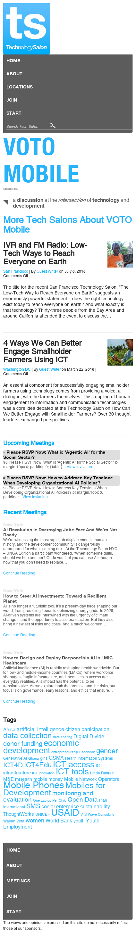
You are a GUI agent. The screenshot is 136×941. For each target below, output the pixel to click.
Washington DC (17, 369)
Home (13, 61)
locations (19, 87)
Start (13, 113)
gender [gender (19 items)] (107, 751)
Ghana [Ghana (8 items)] (33, 758)
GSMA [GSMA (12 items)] (56, 758)
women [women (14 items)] (35, 820)
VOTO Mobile (41, 160)
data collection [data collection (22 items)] (27, 735)
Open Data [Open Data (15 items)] (83, 799)
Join (11, 100)
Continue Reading (19, 573)
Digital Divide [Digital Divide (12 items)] (88, 736)
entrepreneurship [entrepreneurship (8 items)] (64, 752)
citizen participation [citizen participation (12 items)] (87, 729)
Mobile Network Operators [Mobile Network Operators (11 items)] (91, 779)
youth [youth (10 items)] (79, 821)
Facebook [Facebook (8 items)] (87, 752)
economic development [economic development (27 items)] (41, 746)
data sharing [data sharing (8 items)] (62, 737)
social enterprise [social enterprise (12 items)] (60, 807)
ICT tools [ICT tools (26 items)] (72, 772)
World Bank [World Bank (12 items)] (59, 821)
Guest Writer (47, 271)
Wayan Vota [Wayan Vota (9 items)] (13, 821)
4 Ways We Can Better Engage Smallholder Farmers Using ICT (42, 351)
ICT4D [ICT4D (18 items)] (13, 765)
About (14, 74)
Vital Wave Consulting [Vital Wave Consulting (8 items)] (97, 815)
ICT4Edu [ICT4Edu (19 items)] (38, 765)
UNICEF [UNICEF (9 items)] (42, 814)
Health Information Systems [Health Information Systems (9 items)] (89, 758)
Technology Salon (26, 28)
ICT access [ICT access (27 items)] (73, 764)
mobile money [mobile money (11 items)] (48, 779)
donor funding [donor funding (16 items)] (22, 743)
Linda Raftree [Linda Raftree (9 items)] (102, 773)
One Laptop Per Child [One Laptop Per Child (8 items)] (49, 800)
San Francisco (15, 271)
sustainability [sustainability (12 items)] (95, 807)
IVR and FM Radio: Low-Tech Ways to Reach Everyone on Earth (45, 253)
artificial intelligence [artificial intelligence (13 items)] (40, 729)
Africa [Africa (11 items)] (9, 729)
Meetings (18, 881)
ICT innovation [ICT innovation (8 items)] (43, 773)
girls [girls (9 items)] (43, 758)
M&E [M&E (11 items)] (8, 779)
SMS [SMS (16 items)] (33, 806)
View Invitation (79, 467)
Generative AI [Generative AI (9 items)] (15, 758)
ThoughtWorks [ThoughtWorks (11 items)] (18, 814)
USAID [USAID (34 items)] (65, 812)
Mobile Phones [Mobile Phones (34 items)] (33, 785)
